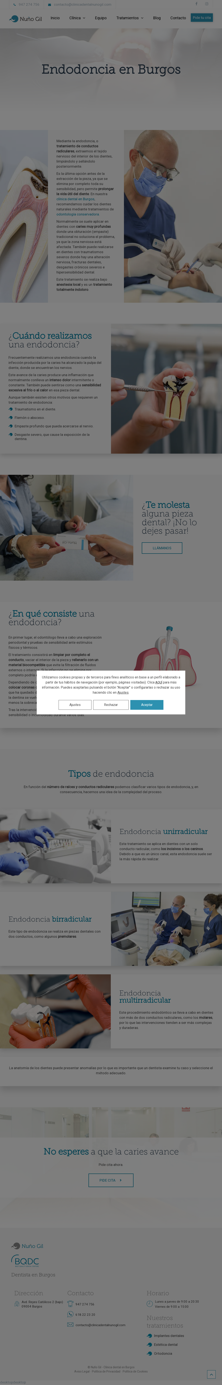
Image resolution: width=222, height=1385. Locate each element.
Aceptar (147, 705)
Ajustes (123, 692)
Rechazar (111, 705)
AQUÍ (158, 682)
